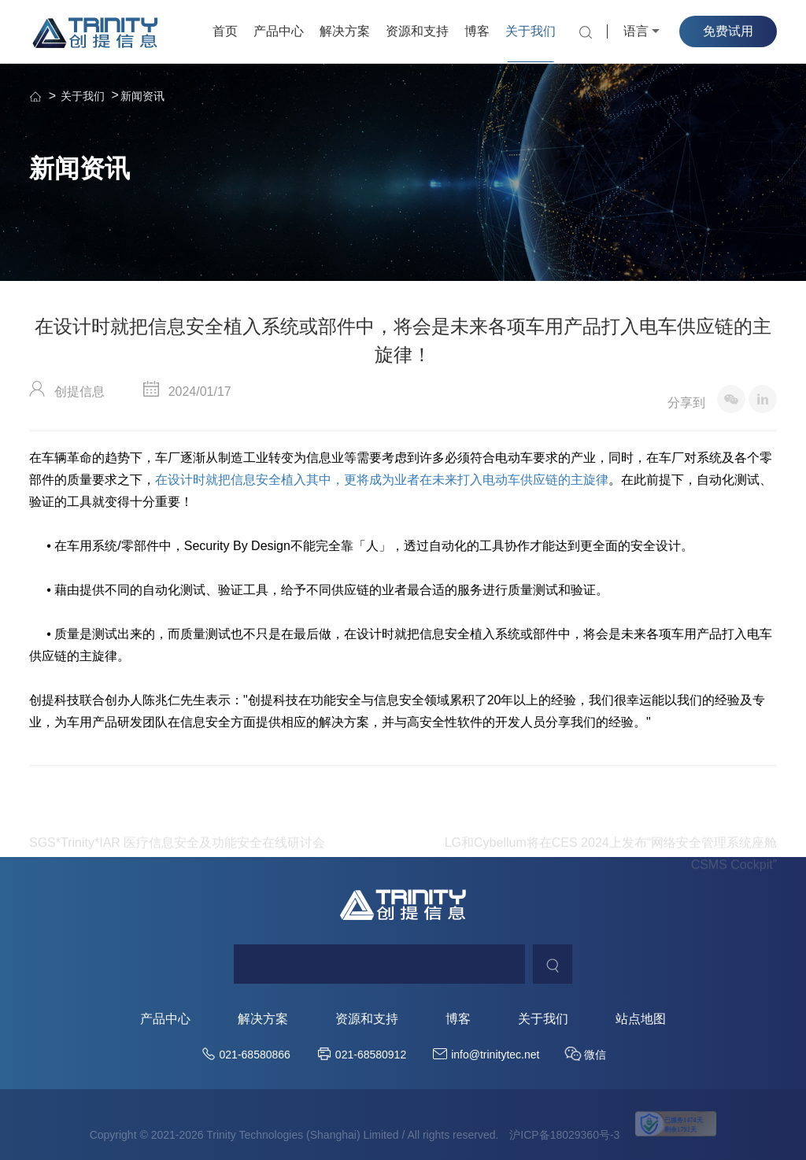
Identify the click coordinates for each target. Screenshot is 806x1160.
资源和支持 (417, 31)
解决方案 (345, 31)
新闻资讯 (142, 96)
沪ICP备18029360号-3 (564, 1134)
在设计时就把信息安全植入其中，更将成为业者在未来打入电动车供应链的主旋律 (381, 480)
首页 (225, 31)
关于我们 (530, 31)
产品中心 (278, 31)
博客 (477, 31)
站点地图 (641, 1019)
